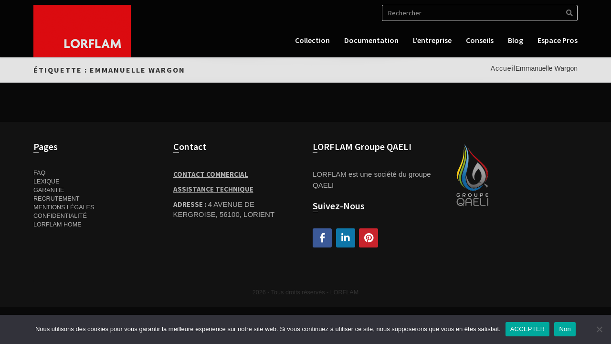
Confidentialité (60, 216)
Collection (312, 40)
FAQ (39, 173)
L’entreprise (432, 40)
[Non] (599, 329)
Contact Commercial (210, 174)
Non (565, 329)
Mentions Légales (63, 207)
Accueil (503, 68)
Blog (515, 40)
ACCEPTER (527, 329)
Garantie (48, 190)
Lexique (46, 181)
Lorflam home (57, 224)
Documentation (371, 40)
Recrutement (56, 198)
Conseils (480, 40)
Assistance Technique (213, 189)
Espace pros (557, 40)
